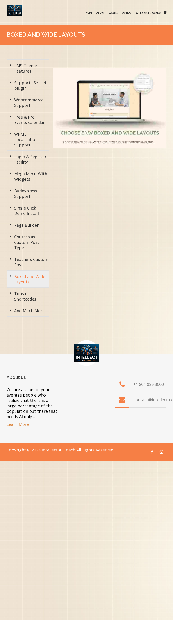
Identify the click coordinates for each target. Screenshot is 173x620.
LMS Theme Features (25, 68)
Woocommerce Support (28, 102)
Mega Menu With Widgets (30, 176)
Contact (130, 12)
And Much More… (31, 310)
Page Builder (26, 225)
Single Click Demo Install (26, 210)
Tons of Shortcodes (25, 296)
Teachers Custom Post (31, 262)
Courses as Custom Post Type (26, 242)
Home (92, 12)
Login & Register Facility (30, 159)
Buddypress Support (25, 193)
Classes (116, 12)
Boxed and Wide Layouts (29, 279)
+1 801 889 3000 (148, 384)
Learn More (18, 424)
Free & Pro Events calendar (29, 119)
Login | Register (150, 12)
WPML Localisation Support (26, 139)
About (103, 12)
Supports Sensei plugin (30, 85)
